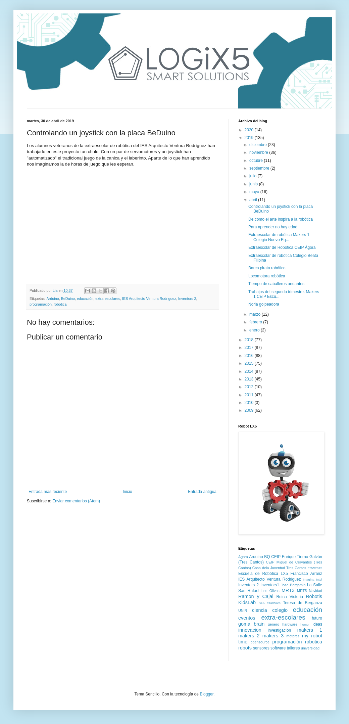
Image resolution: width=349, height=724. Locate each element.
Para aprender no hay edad (272, 227)
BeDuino (68, 299)
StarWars (274, 603)
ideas (317, 624)
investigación (279, 630)
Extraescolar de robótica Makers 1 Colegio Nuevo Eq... (278, 237)
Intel (319, 579)
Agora (243, 557)
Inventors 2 (187, 299)
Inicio (127, 491)
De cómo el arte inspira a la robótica (280, 219)
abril (253, 199)
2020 (250, 130)
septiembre (259, 168)
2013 (250, 379)
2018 (250, 339)
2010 (250, 402)
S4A (262, 603)
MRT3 (288, 590)
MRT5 (302, 591)
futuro (317, 618)
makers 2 (248, 635)
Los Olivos (270, 591)
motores (292, 636)
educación (85, 299)
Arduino (52, 299)
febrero (256, 322)
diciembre (258, 144)
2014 (250, 371)
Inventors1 (269, 585)
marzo (255, 314)
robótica (60, 304)
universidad (310, 648)
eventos (246, 618)
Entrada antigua (202, 491)
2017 (250, 347)
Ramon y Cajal (255, 596)
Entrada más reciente (48, 491)
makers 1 (309, 630)
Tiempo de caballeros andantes (276, 283)
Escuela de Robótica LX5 (263, 573)
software (278, 648)
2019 (250, 137)
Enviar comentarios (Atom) (76, 501)
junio (254, 184)
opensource (260, 642)
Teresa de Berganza (302, 602)
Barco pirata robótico (267, 268)
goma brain (251, 624)
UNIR (242, 610)
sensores (261, 648)
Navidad (315, 591)
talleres (293, 648)
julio (253, 176)
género (273, 624)
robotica (313, 641)
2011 (250, 395)
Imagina (308, 579)
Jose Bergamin (293, 585)
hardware (289, 624)
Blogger (206, 694)
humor (304, 624)
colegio (280, 610)
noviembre (259, 152)
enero (255, 330)
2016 (250, 355)
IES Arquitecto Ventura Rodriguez (149, 299)
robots (245, 647)
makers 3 (273, 635)
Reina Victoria (289, 596)
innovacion (249, 630)
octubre (256, 160)
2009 (250, 410)
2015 (250, 363)
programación (41, 304)
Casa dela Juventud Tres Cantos (279, 568)
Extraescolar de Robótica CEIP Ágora (282, 247)
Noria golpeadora (263, 304)
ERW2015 (314, 568)
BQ (267, 556)
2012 (250, 386)
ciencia (259, 610)
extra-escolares (107, 299)
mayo (254, 191)
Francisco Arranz (306, 573)
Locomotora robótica (266, 276)
